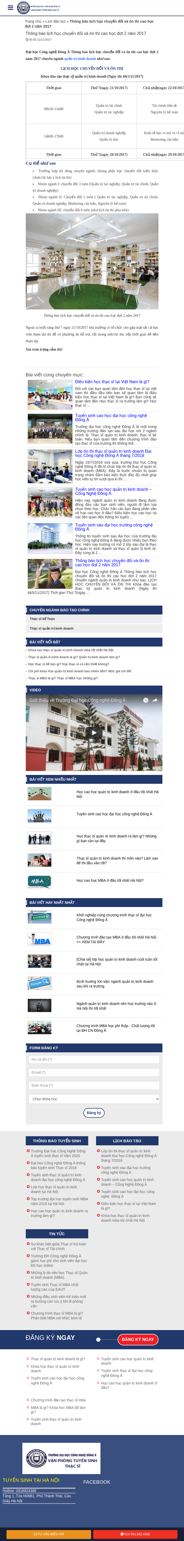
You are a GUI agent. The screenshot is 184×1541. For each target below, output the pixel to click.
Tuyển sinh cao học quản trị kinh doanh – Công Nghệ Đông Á (113, 491)
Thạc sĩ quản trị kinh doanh (52, 628)
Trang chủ (33, 21)
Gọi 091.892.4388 (135, 1534)
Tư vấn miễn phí (49, 1534)
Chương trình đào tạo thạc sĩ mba (58, 1400)
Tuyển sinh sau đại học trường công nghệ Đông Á (114, 527)
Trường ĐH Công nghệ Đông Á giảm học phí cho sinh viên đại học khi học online (59, 1260)
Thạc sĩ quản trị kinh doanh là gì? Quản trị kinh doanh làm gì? (74, 657)
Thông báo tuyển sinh (57, 1141)
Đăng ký (94, 1113)
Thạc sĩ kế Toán (42, 619)
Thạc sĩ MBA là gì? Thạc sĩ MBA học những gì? (63, 678)
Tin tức (57, 1234)
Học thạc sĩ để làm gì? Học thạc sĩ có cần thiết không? (69, 664)
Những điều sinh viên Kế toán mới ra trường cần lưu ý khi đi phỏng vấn (58, 1301)
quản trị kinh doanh (80, 59)
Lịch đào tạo (56, 21)
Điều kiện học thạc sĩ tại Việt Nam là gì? (112, 382)
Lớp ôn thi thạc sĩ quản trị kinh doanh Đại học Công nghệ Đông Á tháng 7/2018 (113, 453)
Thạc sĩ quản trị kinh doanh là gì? (58, 1359)
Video (35, 690)
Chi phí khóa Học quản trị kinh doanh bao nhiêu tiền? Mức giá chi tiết (79, 671)
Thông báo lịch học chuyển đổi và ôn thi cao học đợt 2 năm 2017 (112, 563)
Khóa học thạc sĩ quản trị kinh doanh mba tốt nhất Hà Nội (70, 650)
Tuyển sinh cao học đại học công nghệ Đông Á (111, 418)
